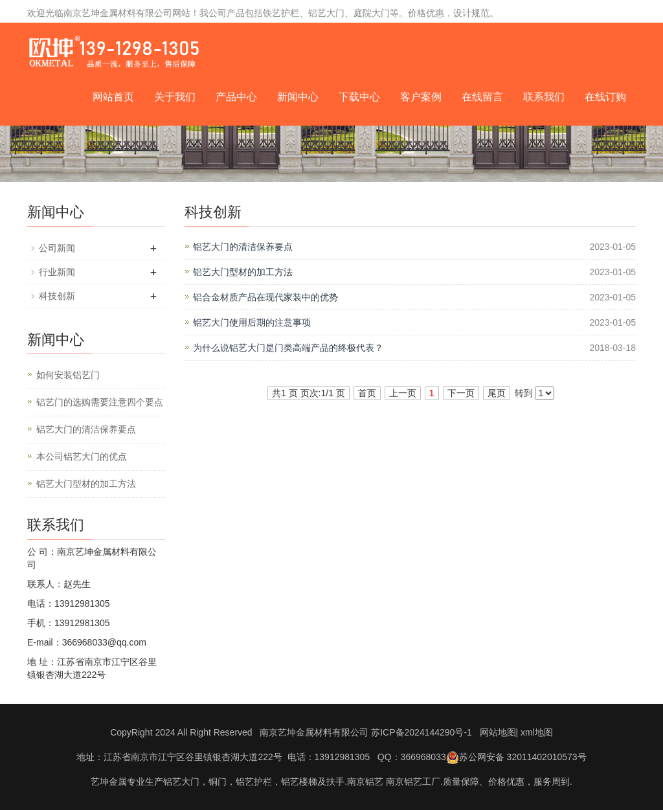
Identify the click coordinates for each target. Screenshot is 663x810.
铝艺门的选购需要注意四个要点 (99, 402)
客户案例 (421, 96)
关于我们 (175, 96)
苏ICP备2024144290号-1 (421, 732)
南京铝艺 (365, 781)
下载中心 (359, 96)
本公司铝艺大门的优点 (81, 456)
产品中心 (236, 96)
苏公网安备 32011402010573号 (516, 757)
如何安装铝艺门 (68, 375)
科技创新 (57, 296)
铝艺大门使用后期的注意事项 (252, 322)
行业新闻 (57, 272)
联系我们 (544, 96)
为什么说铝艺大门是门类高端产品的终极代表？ (288, 348)
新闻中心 (298, 96)
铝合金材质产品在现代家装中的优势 (265, 297)
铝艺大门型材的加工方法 (243, 272)
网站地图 (498, 732)
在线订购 (605, 96)
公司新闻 (57, 248)
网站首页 (113, 96)
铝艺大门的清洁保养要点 (243, 247)
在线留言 (482, 96)
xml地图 (537, 732)
